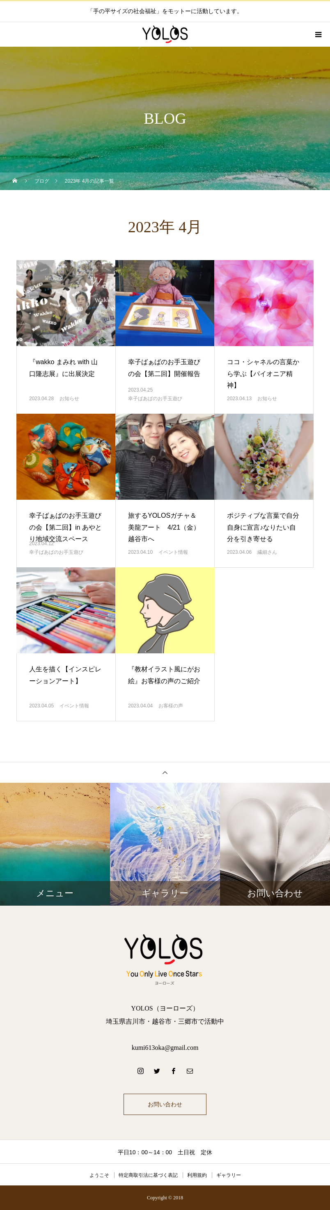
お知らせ (69, 398)
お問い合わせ (165, 1104)
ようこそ (99, 1175)
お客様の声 (170, 706)
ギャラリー (228, 1175)
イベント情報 (173, 552)
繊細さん (267, 552)
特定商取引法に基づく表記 (148, 1175)
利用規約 (197, 1175)
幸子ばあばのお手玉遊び (155, 398)
